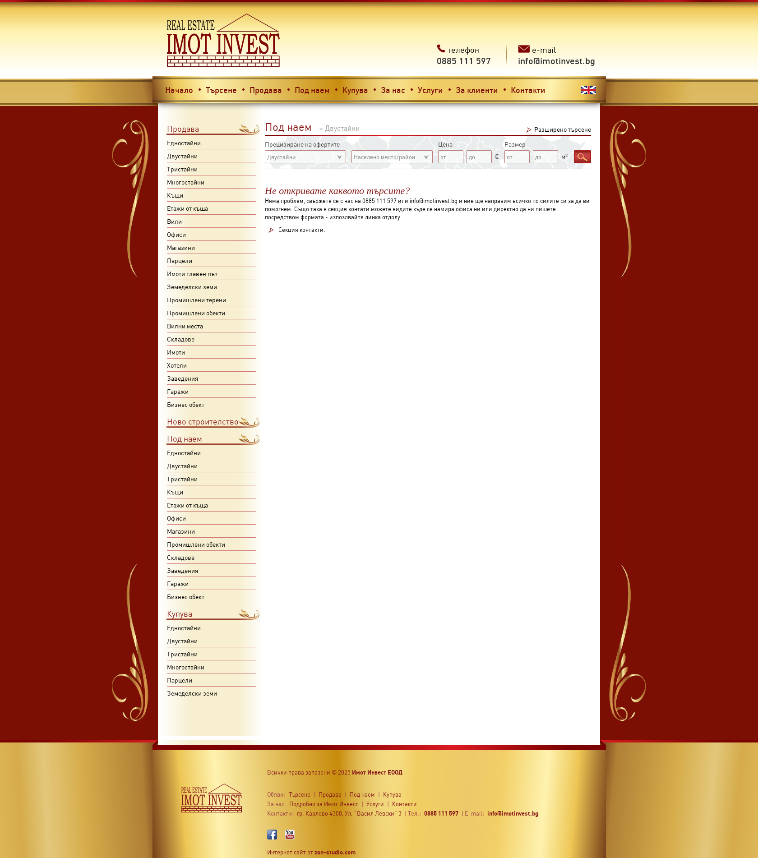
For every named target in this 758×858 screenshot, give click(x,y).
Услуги (430, 89)
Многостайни (185, 182)
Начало (179, 89)
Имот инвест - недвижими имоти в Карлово (223, 40)
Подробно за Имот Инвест (323, 803)
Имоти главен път (192, 273)
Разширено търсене (562, 129)
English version (588, 90)
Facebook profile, (272, 834)
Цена (445, 144)
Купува (355, 89)
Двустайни (182, 156)
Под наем (312, 89)
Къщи (175, 195)
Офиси (176, 234)
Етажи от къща (187, 208)
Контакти (528, 89)
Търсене (221, 89)
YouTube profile (290, 834)
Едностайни (184, 142)
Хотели (177, 365)
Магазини (181, 247)
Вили (174, 221)
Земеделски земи (192, 286)
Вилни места (185, 326)
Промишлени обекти (196, 313)
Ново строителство (203, 421)
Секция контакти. (301, 230)
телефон (464, 55)
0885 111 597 (441, 813)
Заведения (182, 378)
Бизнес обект (185, 404)
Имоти (176, 352)
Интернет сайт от (311, 852)
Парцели (179, 260)
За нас (393, 89)
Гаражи (178, 391)
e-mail (556, 55)
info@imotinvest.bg (512, 813)
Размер (515, 144)
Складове (180, 339)
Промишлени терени (196, 299)
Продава (266, 89)
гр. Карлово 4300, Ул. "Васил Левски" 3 (349, 813)
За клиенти (477, 89)
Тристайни (182, 169)
